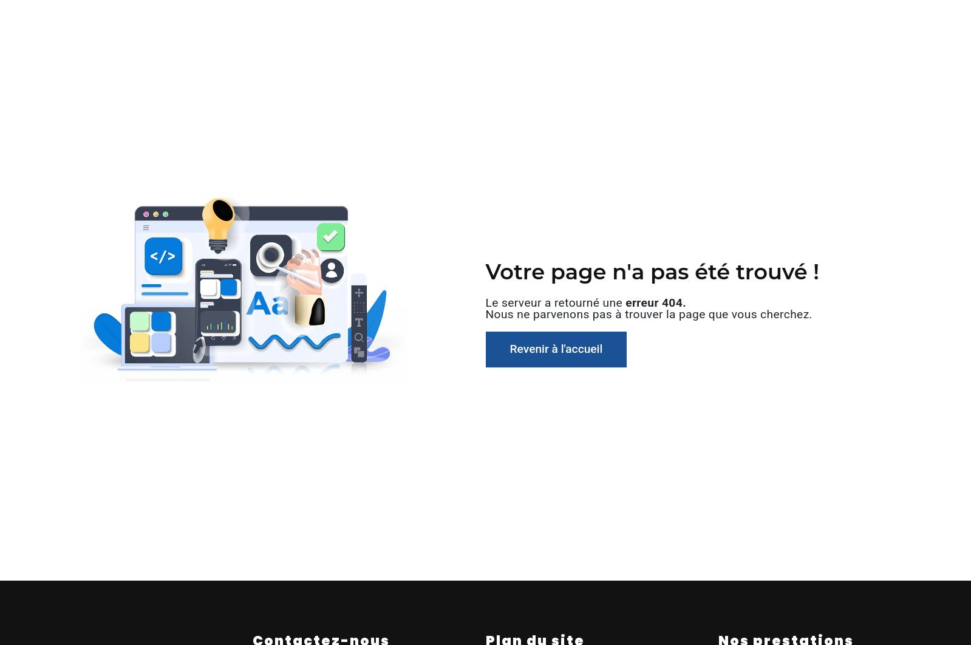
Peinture (369, 21)
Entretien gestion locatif (580, 21)
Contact (776, 21)
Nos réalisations (696, 21)
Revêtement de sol (456, 21)
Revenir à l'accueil (556, 349)
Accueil (192, 21)
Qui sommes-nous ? (279, 21)
